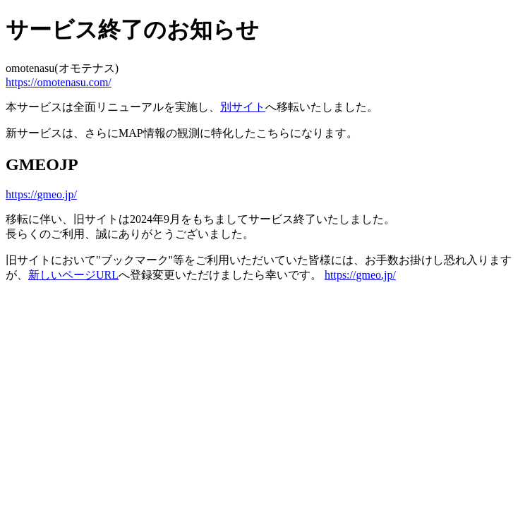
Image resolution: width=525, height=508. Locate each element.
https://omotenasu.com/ (58, 82)
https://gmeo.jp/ (41, 194)
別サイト (242, 107)
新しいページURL (73, 275)
